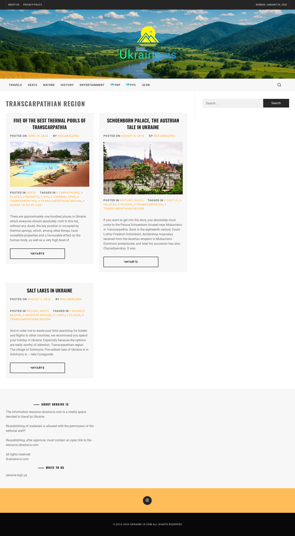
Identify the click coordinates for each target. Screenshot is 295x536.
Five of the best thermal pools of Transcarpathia (50, 124)
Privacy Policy (32, 4)
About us (13, 4)
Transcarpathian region (61, 200)
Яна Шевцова (68, 135)
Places (126, 204)
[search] (279, 85)
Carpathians (69, 192)
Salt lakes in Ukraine (49, 290)
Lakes (60, 315)
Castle (172, 200)
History (67, 84)
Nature (49, 84)
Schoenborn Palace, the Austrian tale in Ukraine (143, 124)
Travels (15, 84)
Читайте (37, 253)
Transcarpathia (149, 204)
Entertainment (92, 84)
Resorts (32, 196)
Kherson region (38, 315)
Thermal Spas (64, 196)
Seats (32, 84)
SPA (46, 196)
